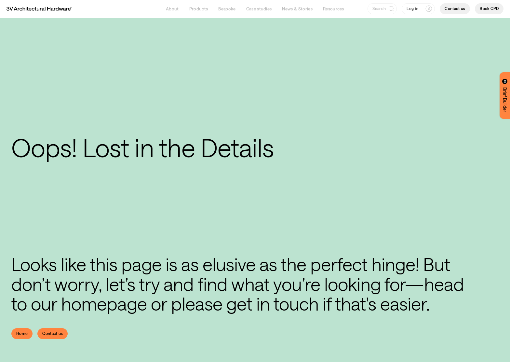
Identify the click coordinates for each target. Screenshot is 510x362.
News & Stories (297, 8)
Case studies (259, 8)
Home (22, 333)
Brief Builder (505, 95)
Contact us (455, 8)
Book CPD (489, 8)
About (172, 8)
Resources (333, 8)
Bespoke (226, 8)
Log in (412, 8)
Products (198, 8)
